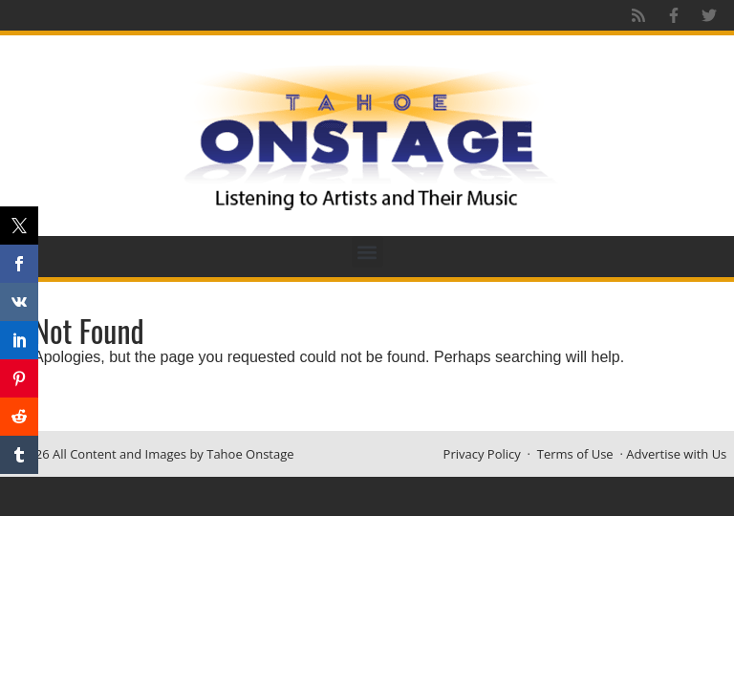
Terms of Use (575, 453)
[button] (367, 252)
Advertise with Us (676, 453)
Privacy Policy (482, 453)
